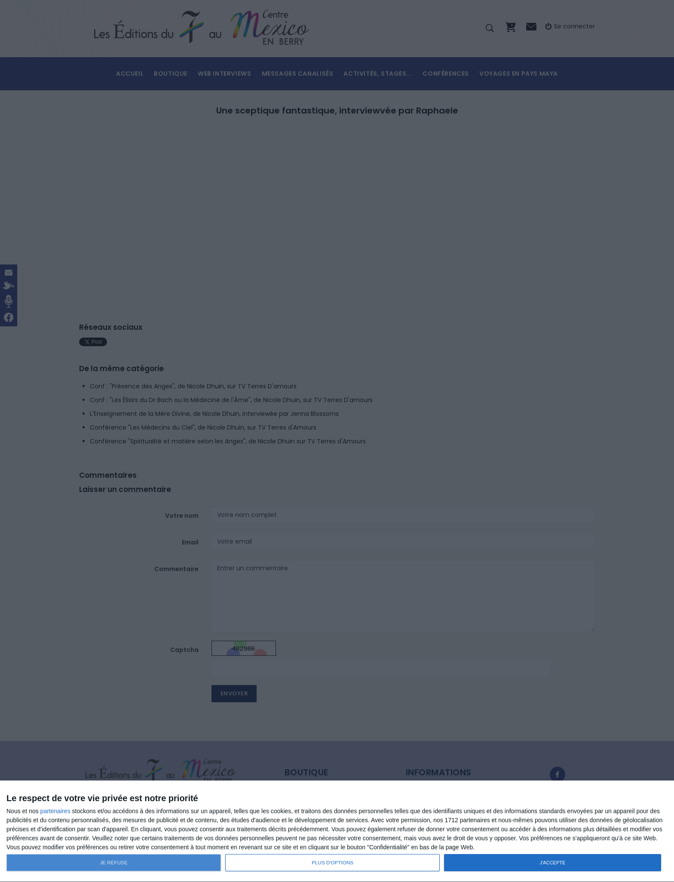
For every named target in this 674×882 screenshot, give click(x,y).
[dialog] (337, 831)
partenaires (55, 811)
